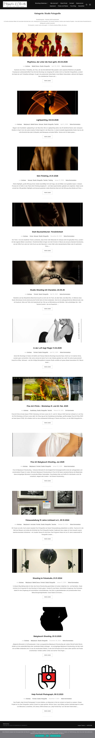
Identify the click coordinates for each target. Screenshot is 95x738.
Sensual (41, 125)
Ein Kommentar (69, 415)
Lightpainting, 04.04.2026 (47, 121)
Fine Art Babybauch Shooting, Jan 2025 (47, 467)
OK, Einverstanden (40, 735)
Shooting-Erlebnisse (41, 3)
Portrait (36, 295)
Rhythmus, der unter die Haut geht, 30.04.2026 (47, 62)
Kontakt (71, 3)
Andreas (27, 67)
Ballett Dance (35, 67)
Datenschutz (79, 3)
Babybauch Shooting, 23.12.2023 (47, 646)
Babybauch (27, 125)
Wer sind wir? (54, 3)
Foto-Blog (73, 6)
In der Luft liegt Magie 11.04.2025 (47, 349)
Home (31, 237)
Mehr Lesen (48, 81)
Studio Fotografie (45, 67)
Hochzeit (33, 534)
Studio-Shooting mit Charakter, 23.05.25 (47, 290)
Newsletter (81, 6)
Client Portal (63, 3)
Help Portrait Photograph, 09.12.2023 (47, 704)
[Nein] (93, 734)
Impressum (53, 6)
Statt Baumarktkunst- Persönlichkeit (47, 232)
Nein (47, 735)
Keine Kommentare (67, 67)
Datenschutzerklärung (55, 735)
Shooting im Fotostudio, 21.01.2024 (47, 587)
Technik (56, 125)
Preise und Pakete (63, 6)
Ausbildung (33, 415)
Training (50, 181)
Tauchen (53, 534)
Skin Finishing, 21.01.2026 (47, 176)
